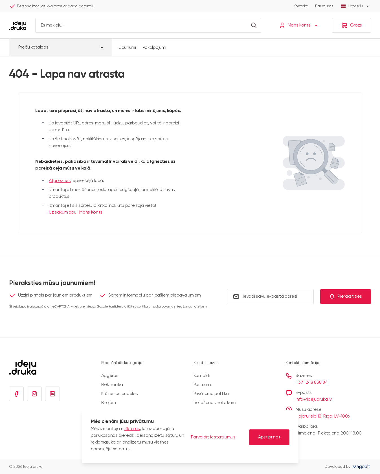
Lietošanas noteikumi (215, 403)
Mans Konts (90, 212)
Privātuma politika (211, 394)
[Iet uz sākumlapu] (17, 25)
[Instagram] (34, 394)
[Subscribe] (345, 296)
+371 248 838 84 (312, 382)
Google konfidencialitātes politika (122, 306)
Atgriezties (60, 181)
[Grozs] (351, 25)
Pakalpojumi (154, 47)
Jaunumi (127, 47)
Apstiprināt (269, 437)
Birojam (108, 403)
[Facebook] (16, 394)
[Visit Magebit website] (361, 466)
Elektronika (112, 385)
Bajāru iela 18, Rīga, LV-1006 (323, 416)
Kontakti (301, 6)
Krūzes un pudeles (119, 394)
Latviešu (355, 6)
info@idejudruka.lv (313, 399)
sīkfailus (132, 429)
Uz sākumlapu (62, 212)
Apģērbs (109, 376)
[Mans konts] (299, 25)
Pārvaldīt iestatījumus (213, 437)
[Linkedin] (52, 394)
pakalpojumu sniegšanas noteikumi (180, 306)
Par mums (324, 6)
